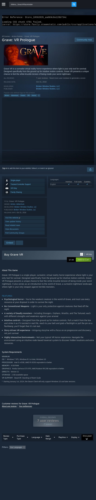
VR (28, 97)
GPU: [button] (61, 457)
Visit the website (13, 219)
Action (7, 97)
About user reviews (9, 408)
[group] (48, 454)
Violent (23, 97)
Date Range (48, 442)
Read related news (12, 227)
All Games (6, 38)
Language (36, 443)
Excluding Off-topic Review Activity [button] (44, 453)
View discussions (12, 231)
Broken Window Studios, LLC (48, 88)
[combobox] (40, 4)
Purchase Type (20, 442)
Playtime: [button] (66, 453)
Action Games (17, 38)
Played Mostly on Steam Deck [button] (14, 457)
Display (74, 443)
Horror (34, 97)
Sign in (4, 170)
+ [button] (38, 97)
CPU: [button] (52, 457)
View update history (13, 223)
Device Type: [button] (73, 457)
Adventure (14, 97)
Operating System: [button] (37, 457)
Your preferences (25, 408)
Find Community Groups (14, 234)
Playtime (62, 443)
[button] (84, 261)
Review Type (6, 442)
